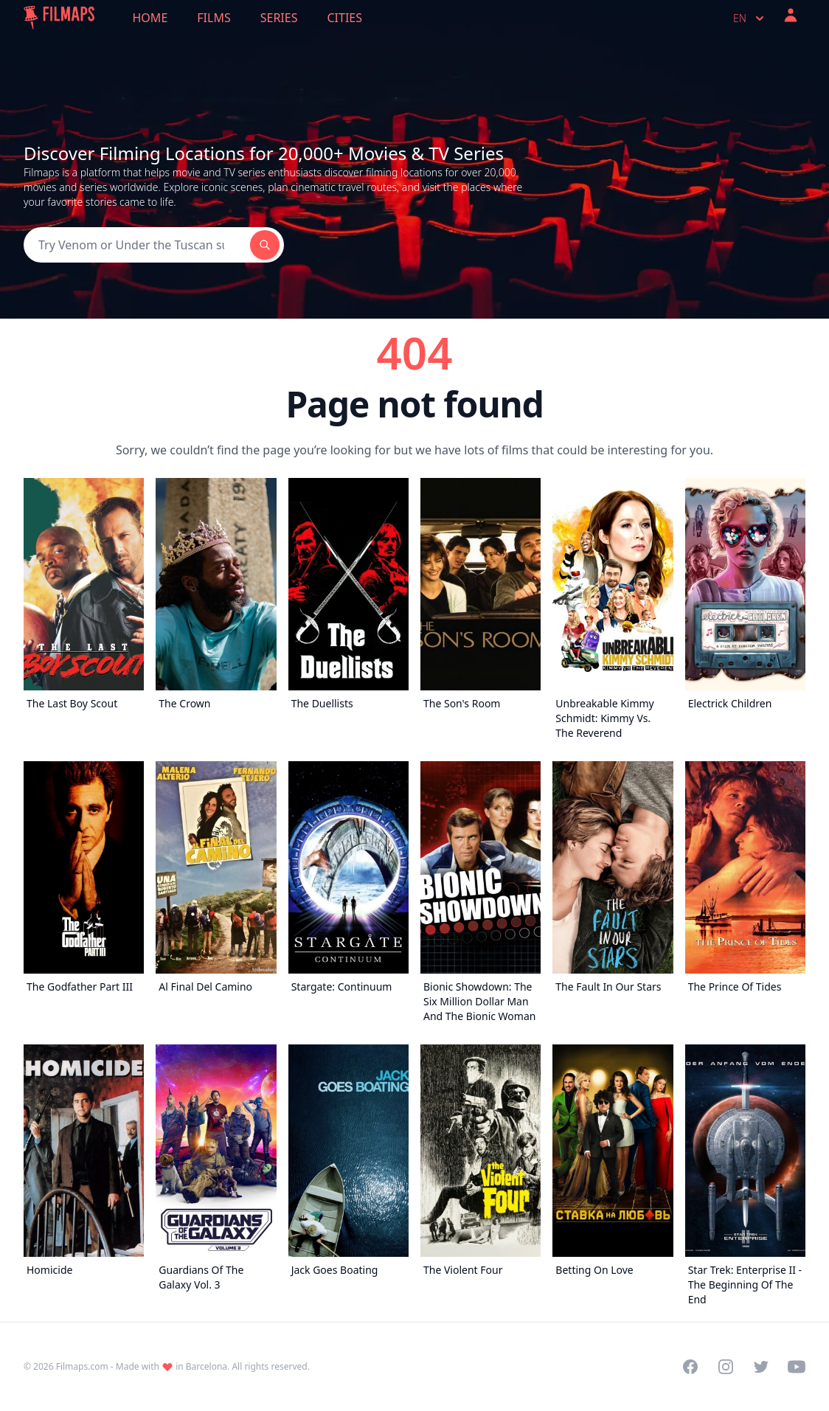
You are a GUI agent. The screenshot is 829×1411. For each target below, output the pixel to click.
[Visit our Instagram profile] (726, 1367)
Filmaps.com (82, 1366)
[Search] (137, 245)
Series (279, 18)
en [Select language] (750, 18)
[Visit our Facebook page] (690, 1367)
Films (213, 18)
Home (150, 18)
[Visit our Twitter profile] (761, 1367)
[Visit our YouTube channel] (796, 1367)
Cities (344, 18)
